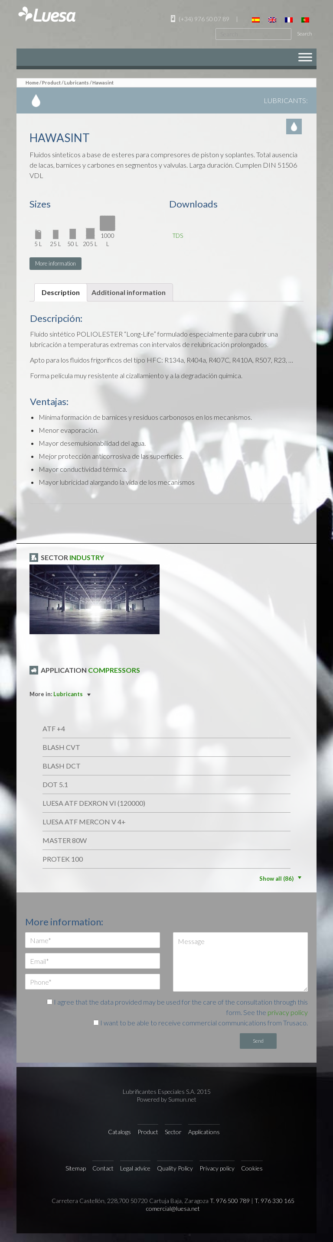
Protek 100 (62, 859)
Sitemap (75, 1168)
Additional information (128, 292)
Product (51, 82)
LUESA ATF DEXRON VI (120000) (93, 803)
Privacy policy (217, 1168)
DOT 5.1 (55, 784)
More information (55, 263)
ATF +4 (53, 728)
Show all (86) (281, 878)
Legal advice (135, 1168)
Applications (204, 1131)
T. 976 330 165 (274, 1200)
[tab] (60, 292)
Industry (86, 557)
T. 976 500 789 (230, 1200)
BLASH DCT (61, 766)
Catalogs (119, 1131)
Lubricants (76, 82)
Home (32, 82)
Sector (173, 1131)
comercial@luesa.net (173, 1208)
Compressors (114, 670)
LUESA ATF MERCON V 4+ (84, 821)
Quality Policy (175, 1168)
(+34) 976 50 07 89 (199, 19)
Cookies (252, 1168)
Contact (103, 1168)
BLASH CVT (61, 747)
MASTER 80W (64, 840)
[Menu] (305, 57)
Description (61, 292)
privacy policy (288, 1012)
